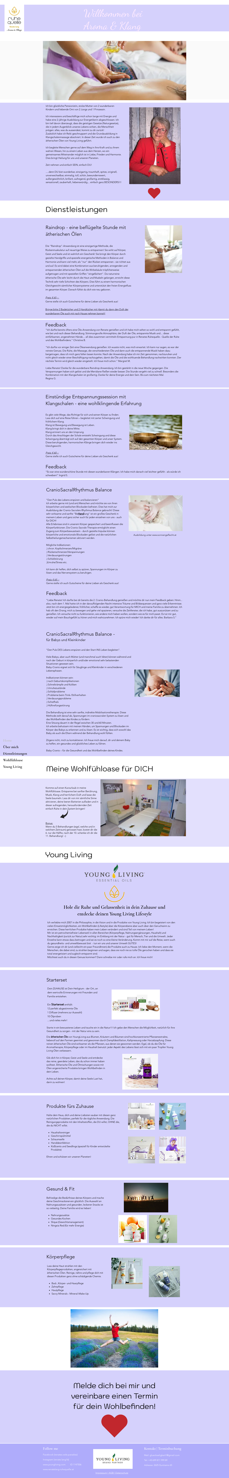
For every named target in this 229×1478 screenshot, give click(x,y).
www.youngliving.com (54, 1464)
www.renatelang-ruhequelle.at (58, 1469)
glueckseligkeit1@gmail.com (165, 1455)
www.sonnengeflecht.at (164, 535)
